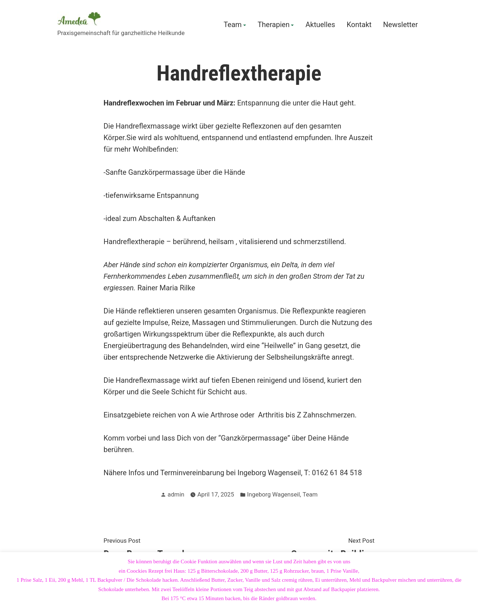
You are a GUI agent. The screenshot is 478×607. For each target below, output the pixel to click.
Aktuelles (320, 25)
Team (233, 25)
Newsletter (400, 25)
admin (176, 494)
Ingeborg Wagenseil (273, 494)
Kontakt (358, 25)
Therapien (274, 25)
